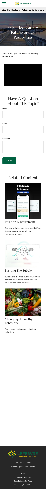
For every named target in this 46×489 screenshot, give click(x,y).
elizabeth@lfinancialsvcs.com (23, 466)
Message (6, 138)
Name (4, 108)
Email (4, 123)
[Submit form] (9, 160)
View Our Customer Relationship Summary (23, 10)
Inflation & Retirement (20, 222)
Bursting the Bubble (18, 270)
